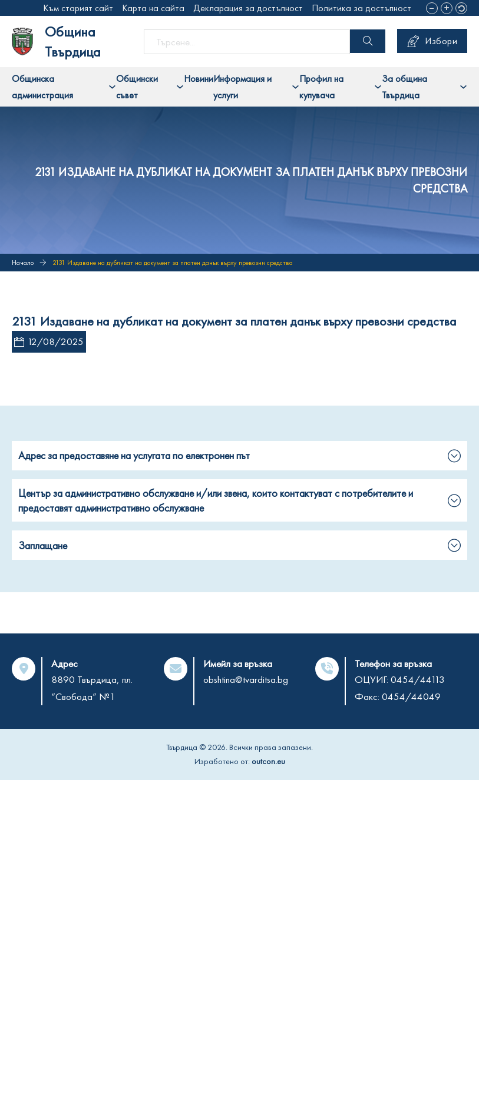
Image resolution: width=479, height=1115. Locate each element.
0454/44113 (418, 679)
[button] (432, 8)
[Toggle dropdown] (112, 87)
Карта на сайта (153, 8)
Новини (198, 78)
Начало (23, 262)
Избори (432, 41)
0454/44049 (411, 696)
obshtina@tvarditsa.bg (245, 679)
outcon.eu (268, 761)
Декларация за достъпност (248, 8)
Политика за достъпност (361, 8)
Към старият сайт (78, 8)
